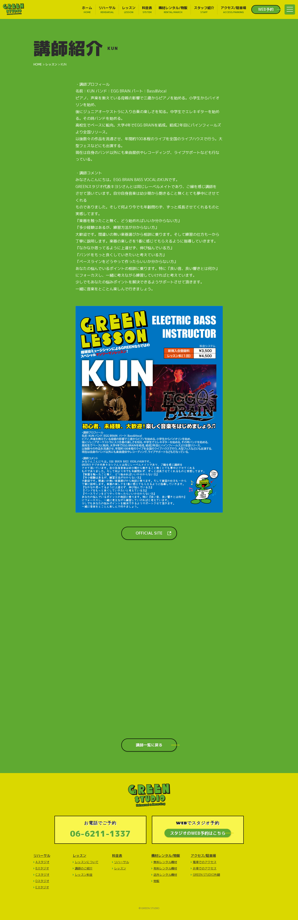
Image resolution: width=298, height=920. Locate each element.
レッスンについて (86, 862)
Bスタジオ (42, 868)
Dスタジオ (42, 881)
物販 (156, 881)
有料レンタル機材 (165, 868)
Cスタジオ (42, 875)
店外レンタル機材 (165, 875)
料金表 (117, 855)
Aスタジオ (42, 862)
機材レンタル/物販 (165, 855)
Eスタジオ (42, 887)
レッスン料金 (84, 875)
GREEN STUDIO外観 (206, 875)
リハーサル (41, 855)
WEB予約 (266, 9)
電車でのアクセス (204, 862)
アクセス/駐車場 (203, 855)
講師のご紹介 (84, 868)
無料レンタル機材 (165, 862)
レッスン (79, 855)
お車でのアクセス (204, 868)
